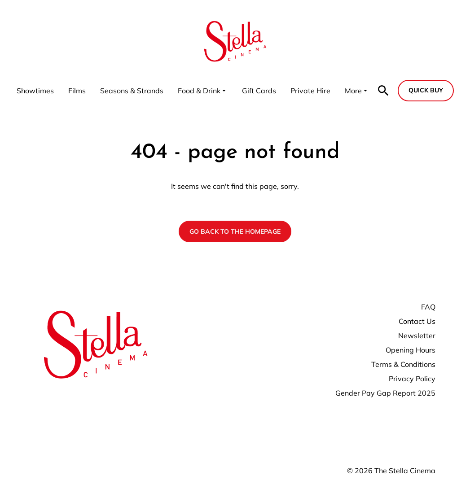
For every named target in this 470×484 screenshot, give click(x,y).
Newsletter (416, 335)
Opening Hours (410, 349)
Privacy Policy (412, 378)
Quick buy (426, 90)
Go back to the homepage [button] (235, 231)
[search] (383, 90)
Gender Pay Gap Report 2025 (385, 392)
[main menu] (193, 90)
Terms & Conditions (403, 364)
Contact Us (417, 321)
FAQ (428, 306)
